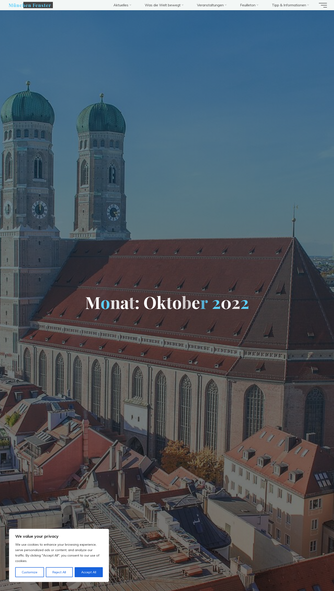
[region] (59, 555)
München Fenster (31, 5)
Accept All (88, 572)
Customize (29, 572)
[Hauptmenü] (321, 5)
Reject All (59, 572)
